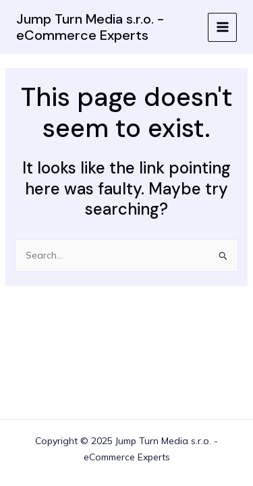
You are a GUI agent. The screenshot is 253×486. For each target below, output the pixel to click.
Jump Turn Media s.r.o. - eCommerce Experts (90, 27)
